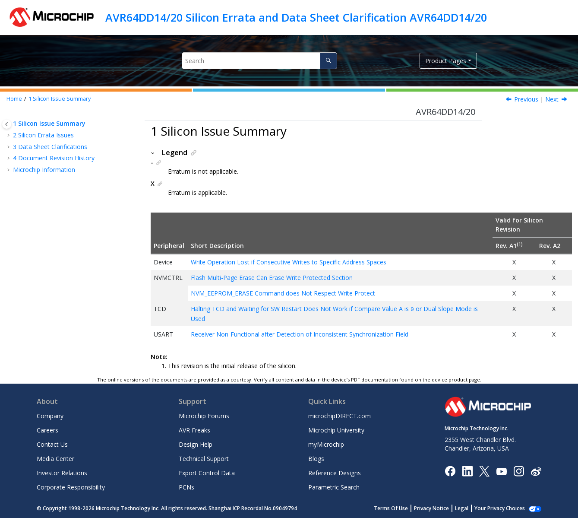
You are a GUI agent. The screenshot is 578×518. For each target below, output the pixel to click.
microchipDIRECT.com (339, 415)
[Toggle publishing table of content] (6, 124)
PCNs (186, 487)
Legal (471, 508)
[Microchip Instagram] (518, 470)
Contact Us (52, 444)
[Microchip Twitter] (484, 470)
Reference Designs (334, 472)
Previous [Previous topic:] (526, 99)
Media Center (55, 458)
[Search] (328, 60)
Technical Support (204, 458)
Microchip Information (44, 169)
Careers (47, 430)
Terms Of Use (400, 508)
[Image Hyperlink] (501, 470)
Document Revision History (54, 158)
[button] (9, 112)
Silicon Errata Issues (43, 135)
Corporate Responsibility (71, 487)
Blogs (316, 458)
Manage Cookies (504, 508)
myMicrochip (326, 444)
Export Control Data (207, 472)
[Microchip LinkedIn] (467, 470)
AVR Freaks (194, 430)
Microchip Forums (204, 415)
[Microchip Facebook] (450, 470)
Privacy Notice (440, 508)
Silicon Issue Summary (59, 98)
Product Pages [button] (445, 61)
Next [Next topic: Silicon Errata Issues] (552, 99)
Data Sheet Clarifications (50, 147)
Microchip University (336, 430)
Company (50, 415)
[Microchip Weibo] (536, 470)
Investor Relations (62, 472)
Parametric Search (334, 487)
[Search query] (259, 60)
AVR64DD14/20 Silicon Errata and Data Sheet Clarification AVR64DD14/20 (296, 17)
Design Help (195, 444)
